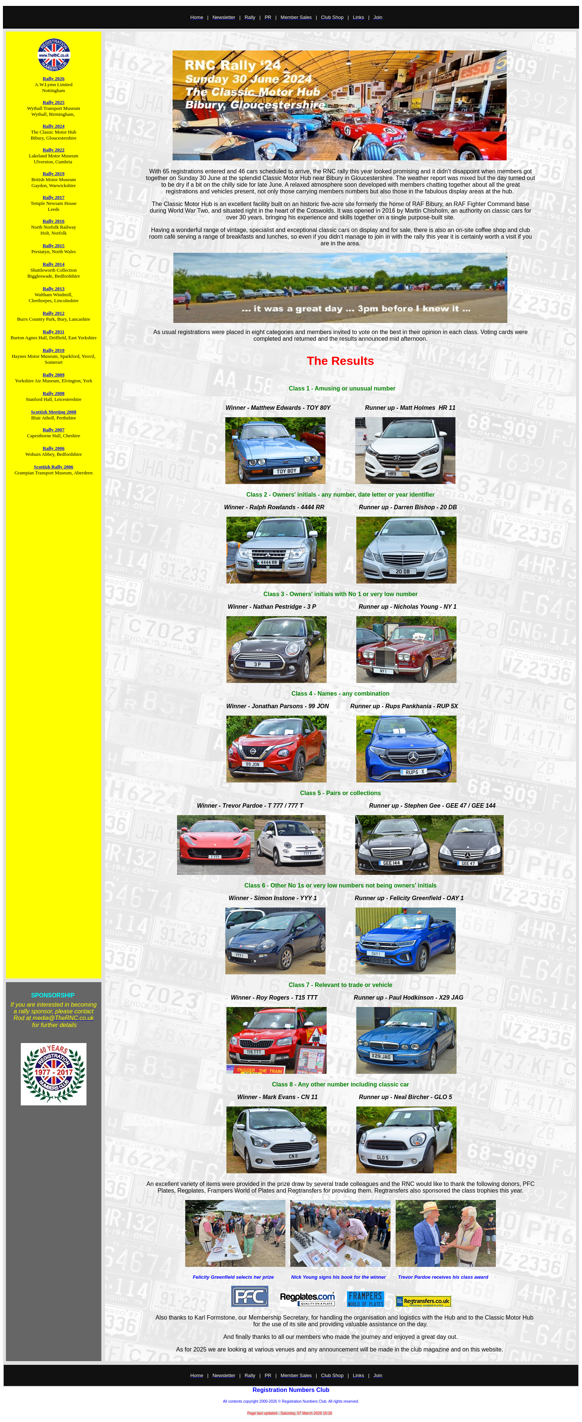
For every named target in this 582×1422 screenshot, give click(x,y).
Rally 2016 (54, 221)
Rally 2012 (54, 313)
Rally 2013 (54, 288)
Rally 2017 (54, 197)
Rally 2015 (54, 245)
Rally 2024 (54, 126)
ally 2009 (55, 374)
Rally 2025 (54, 102)
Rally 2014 (54, 264)
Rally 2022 (54, 150)
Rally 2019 (54, 173)
